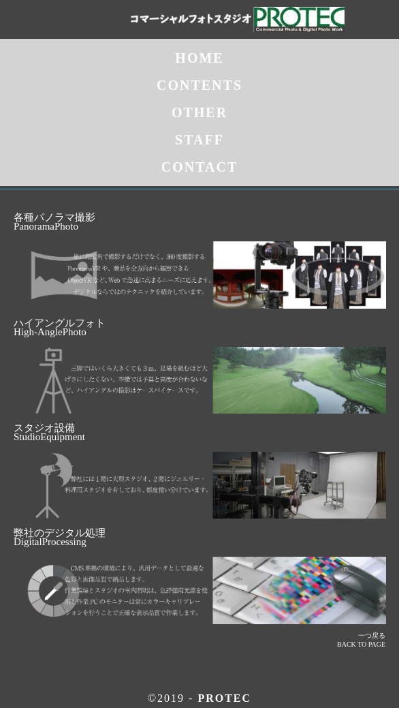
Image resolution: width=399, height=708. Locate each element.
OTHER (199, 112)
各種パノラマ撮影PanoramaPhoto (54, 222)
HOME (199, 57)
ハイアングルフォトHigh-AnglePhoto (60, 327)
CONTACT (199, 166)
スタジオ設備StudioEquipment (49, 432)
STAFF (199, 139)
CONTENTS (199, 85)
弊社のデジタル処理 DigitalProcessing (60, 537)
